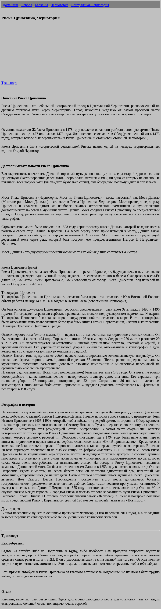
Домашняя (10, 5)
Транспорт (9, 83)
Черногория (59, 5)
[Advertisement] (80, 52)
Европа (26, 5)
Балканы (41, 5)
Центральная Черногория (90, 5)
